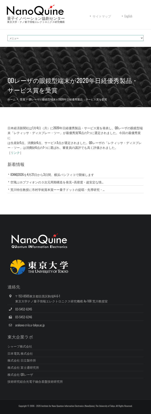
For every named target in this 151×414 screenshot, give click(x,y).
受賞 (22, 99)
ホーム (12, 99)
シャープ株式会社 (20, 346)
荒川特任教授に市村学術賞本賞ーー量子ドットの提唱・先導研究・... (57, 189)
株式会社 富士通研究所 (23, 367)
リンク (15, 152)
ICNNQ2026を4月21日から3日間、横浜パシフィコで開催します (52, 174)
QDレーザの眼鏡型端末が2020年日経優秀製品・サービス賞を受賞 (68, 99)
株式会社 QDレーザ (20, 374)
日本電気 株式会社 (20, 353)
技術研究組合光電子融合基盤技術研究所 (35, 381)
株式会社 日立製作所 (22, 360)
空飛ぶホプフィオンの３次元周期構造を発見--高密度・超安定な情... (56, 182)
